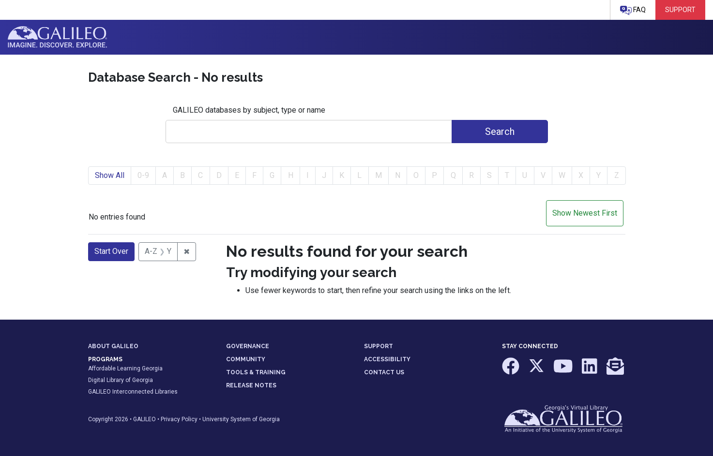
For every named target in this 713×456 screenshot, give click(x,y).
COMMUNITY (245, 359)
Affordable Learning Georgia (125, 368)
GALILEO (144, 419)
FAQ (633, 10)
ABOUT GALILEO (113, 346)
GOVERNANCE (247, 346)
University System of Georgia (241, 419)
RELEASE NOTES (251, 385)
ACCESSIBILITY (387, 359)
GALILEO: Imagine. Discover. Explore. (57, 37)
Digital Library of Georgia (120, 380)
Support (680, 10)
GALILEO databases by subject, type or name (249, 110)
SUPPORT (378, 346)
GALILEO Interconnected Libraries (133, 391)
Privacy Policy (179, 419)
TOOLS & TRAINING (256, 372)
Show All (109, 175)
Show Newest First (584, 213)
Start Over (111, 251)
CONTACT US (384, 372)
